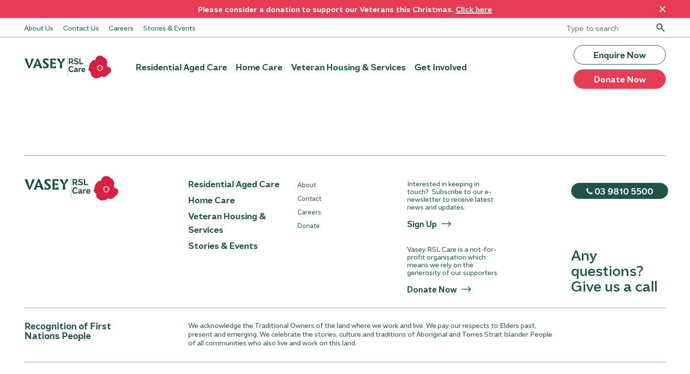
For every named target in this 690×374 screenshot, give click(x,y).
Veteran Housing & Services (348, 67)
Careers (121, 27)
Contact (309, 198)
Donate (308, 225)
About (306, 184)
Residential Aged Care (181, 67)
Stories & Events (169, 27)
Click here (474, 9)
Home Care (259, 67)
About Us (38, 27)
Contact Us (81, 27)
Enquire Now (619, 55)
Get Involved (440, 67)
